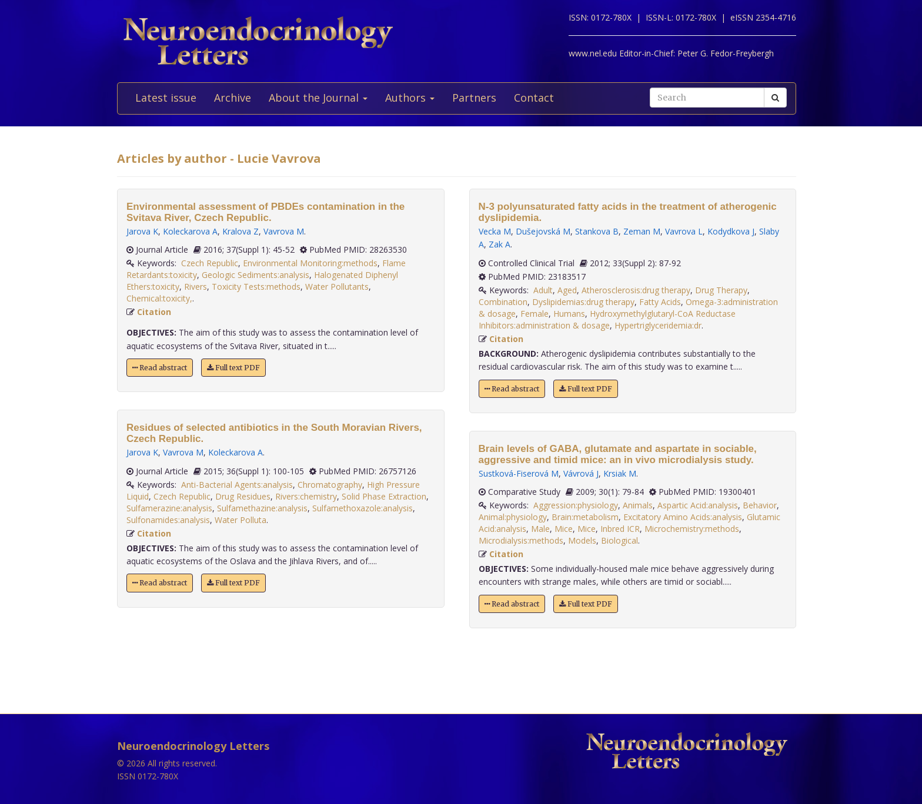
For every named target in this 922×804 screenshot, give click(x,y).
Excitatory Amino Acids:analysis (682, 516)
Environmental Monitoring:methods (310, 263)
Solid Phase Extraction (384, 496)
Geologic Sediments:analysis (255, 274)
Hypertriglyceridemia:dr (657, 325)
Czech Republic (209, 263)
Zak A (499, 244)
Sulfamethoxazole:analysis (362, 508)
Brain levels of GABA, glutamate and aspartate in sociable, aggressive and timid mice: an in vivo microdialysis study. (618, 454)
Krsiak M (619, 473)
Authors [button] (410, 98)
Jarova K (142, 231)
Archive (232, 98)
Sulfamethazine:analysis (262, 508)
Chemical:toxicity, (159, 298)
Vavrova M (283, 231)
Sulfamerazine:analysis (169, 508)
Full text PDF (233, 367)
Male (540, 528)
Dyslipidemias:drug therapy (583, 301)
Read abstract (159, 367)
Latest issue (165, 98)
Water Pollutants (337, 286)
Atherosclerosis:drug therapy (636, 290)
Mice (563, 528)
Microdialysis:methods (521, 540)
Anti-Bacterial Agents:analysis (237, 484)
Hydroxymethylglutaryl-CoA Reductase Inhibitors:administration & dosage (607, 319)
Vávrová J (581, 473)
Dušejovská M (543, 231)
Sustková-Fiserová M (519, 473)
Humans (569, 313)
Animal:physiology (513, 516)
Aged (567, 290)
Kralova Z (240, 231)
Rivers (195, 286)
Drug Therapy (721, 290)
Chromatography (330, 484)
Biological (619, 540)
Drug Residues (242, 496)
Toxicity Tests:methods (256, 286)
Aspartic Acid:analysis (697, 505)
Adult (543, 290)
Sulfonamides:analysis (168, 519)
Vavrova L (684, 231)
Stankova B (597, 231)
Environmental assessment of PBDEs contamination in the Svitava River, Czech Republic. (265, 212)
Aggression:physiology (575, 505)
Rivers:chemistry (306, 496)
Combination (503, 301)
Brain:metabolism (585, 516)
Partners (474, 98)
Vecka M (495, 231)
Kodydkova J (730, 231)
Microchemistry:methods (691, 528)
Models (582, 540)
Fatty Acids (660, 301)
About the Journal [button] (318, 98)
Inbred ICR (620, 528)
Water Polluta (240, 519)
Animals (638, 505)
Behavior (760, 505)
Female (534, 313)
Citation (154, 311)
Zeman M (641, 231)
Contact (534, 98)
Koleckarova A (190, 231)
